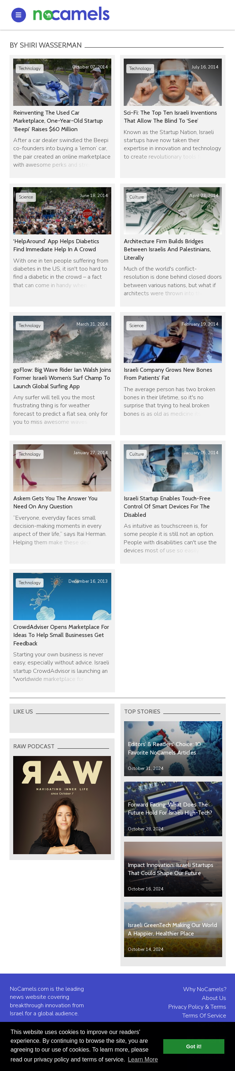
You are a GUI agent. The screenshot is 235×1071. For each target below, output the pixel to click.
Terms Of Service (204, 1016)
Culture (136, 197)
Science (26, 197)
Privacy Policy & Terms (197, 1007)
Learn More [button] (143, 1059)
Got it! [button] (194, 1046)
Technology (30, 68)
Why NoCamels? (204, 989)
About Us (214, 998)
